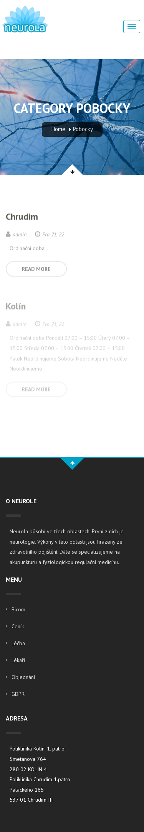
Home (58, 129)
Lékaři (18, 660)
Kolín (16, 307)
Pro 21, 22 (49, 234)
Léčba (18, 643)
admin (16, 234)
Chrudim (22, 217)
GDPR (18, 694)
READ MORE (36, 269)
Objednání (23, 677)
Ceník (18, 626)
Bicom (18, 609)
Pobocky (83, 129)
